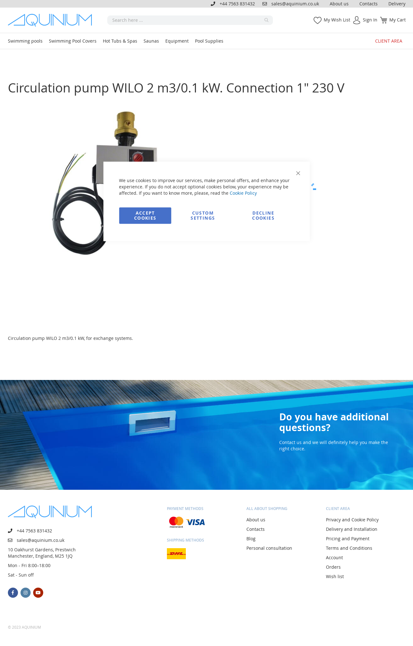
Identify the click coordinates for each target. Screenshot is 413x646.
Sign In (370, 20)
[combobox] (190, 20)
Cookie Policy (243, 193)
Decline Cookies (263, 215)
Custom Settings (203, 215)
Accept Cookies (145, 215)
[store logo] (52, 20)
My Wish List (337, 20)
